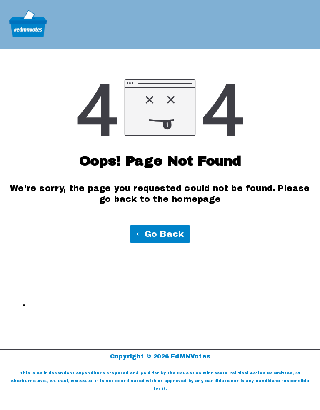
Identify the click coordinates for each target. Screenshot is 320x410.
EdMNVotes (190, 356)
